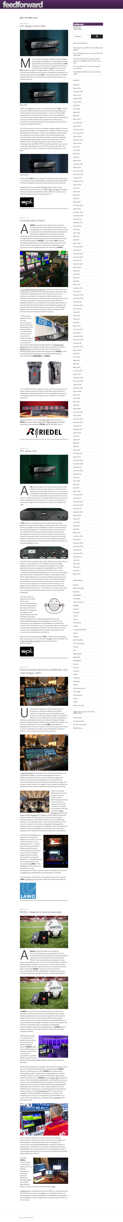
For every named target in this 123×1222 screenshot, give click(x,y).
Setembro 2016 (78, 470)
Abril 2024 (76, 157)
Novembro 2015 (78, 505)
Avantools (76, 592)
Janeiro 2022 (77, 250)
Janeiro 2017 (77, 457)
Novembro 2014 (78, 546)
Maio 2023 (76, 195)
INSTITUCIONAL (78, 640)
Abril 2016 (76, 488)
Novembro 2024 (78, 133)
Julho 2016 (76, 477)
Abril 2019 (76, 364)
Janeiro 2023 (77, 209)
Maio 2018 (76, 401)
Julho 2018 (76, 395)
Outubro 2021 (77, 260)
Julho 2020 (76, 312)
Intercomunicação (78, 643)
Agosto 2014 (77, 557)
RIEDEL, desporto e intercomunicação (41, 912)
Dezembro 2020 (78, 295)
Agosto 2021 (77, 267)
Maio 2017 (76, 443)
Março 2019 (76, 367)
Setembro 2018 (78, 388)
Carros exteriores (78, 602)
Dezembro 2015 (78, 501)
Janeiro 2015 (77, 539)
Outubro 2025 (77, 98)
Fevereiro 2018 (77, 412)
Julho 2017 (76, 436)
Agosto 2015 (77, 515)
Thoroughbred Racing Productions (33, 289)
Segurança (76, 678)
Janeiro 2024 (77, 167)
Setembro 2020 (78, 305)
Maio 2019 (76, 360)
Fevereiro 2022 (78, 246)
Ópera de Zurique (27, 773)
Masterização (77, 654)
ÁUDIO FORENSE (78, 588)
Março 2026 (77, 88)
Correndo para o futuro (32, 220)
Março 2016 (76, 491)
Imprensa (76, 636)
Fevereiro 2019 (77, 371)
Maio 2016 (76, 484)
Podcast (75, 664)
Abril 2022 (76, 240)
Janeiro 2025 (77, 126)
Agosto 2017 (77, 433)
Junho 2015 (76, 522)
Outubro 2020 (77, 302)
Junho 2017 (76, 439)
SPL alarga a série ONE (32, 26)
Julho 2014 (76, 560)
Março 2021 (76, 284)
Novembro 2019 (78, 339)
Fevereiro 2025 (78, 122)
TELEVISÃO (76, 691)
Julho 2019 (76, 353)
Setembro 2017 (78, 429)
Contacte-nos (30, 879)
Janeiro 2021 (77, 291)
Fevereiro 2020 (78, 329)
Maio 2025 (76, 112)
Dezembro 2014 (78, 543)
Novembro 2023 (78, 174)
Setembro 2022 (78, 222)
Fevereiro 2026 (78, 91)
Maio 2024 (76, 153)
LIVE (74, 650)
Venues (75, 698)
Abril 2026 (76, 85)
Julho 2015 (76, 519)
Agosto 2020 (77, 309)
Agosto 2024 (77, 143)
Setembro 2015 (78, 512)
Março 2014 (76, 574)
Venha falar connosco (32, 641)
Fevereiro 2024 (78, 164)
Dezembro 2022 (78, 212)
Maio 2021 (76, 277)
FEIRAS (75, 626)
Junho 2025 (76, 109)
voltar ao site (77, 26)
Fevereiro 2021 (77, 288)
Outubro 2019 (77, 343)
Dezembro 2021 (78, 253)
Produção (76, 671)
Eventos (75, 619)
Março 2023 (77, 202)
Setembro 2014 (78, 553)
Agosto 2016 (77, 474)
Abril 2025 (76, 116)
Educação (76, 612)
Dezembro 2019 (78, 336)
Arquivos (76, 585)
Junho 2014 (76, 563)
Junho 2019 (76, 357)
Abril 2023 (76, 198)
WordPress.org (78, 728)
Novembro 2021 (78, 257)
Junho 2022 (76, 233)
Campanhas (76, 598)
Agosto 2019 (77, 350)
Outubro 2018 (77, 384)
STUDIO (75, 685)
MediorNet (37, 356)
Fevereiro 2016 (77, 495)
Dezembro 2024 (78, 129)
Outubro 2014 (77, 550)
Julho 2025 (76, 105)
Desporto (76, 609)
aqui (51, 68)
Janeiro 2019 (77, 374)
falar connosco (52, 422)
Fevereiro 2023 (78, 205)
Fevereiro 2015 (77, 536)
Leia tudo (57, 1098)
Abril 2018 (76, 405)
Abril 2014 (76, 570)
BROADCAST (77, 595)
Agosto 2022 (77, 226)
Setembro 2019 (78, 346)
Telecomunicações (79, 688)
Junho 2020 (76, 315)
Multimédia (76, 657)
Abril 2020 (76, 322)
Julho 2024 (76, 147)
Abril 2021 (76, 281)
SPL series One (28, 451)
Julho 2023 (76, 188)
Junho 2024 (76, 150)
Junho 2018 (76, 398)
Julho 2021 (76, 271)
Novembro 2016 (78, 464)
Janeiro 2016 (77, 498)
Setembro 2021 (78, 264)
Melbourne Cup (25, 349)
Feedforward (77, 623)
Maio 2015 (76, 526)
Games (75, 633)
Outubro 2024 (77, 136)
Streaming (76, 681)
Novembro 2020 (78, 298)
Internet (75, 647)
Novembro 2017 (78, 422)
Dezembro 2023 (78, 171)
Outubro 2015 (77, 508)
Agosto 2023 (77, 184)
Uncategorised (77, 695)
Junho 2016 (76, 481)
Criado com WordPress (26, 1217)
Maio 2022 (76, 236)
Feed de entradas (78, 721)
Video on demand (78, 705)
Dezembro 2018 (78, 377)
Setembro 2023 (78, 181)
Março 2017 (76, 450)
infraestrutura (43, 1091)
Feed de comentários (79, 724)
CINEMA (75, 605)
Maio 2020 (76, 319)
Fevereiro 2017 (77, 453)
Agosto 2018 (77, 391)
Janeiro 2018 (77, 415)
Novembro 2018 (78, 381)
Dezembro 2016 (78, 460)
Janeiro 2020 (77, 333)
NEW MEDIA (77, 660)
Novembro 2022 (78, 215)
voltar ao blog (77, 28)
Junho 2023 (76, 191)
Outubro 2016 (77, 467)
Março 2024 (77, 160)
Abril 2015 (76, 529)
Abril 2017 (76, 446)
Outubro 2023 (77, 178)
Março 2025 (77, 119)
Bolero (47, 356)
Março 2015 (76, 532)
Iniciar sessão (77, 718)
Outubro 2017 (77, 426)
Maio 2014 (76, 567)
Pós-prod (76, 667)
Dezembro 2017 (78, 419)
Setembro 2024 (78, 140)
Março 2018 (76, 408)
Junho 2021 (76, 274)
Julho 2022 (76, 229)
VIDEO (75, 702)
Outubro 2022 (77, 219)
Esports (75, 616)
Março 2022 (77, 243)
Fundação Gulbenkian (79, 629)
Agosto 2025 (77, 102)
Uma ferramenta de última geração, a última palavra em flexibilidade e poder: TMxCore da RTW (86, 61)
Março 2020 (77, 326)
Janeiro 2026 (77, 95)
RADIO (75, 674)
